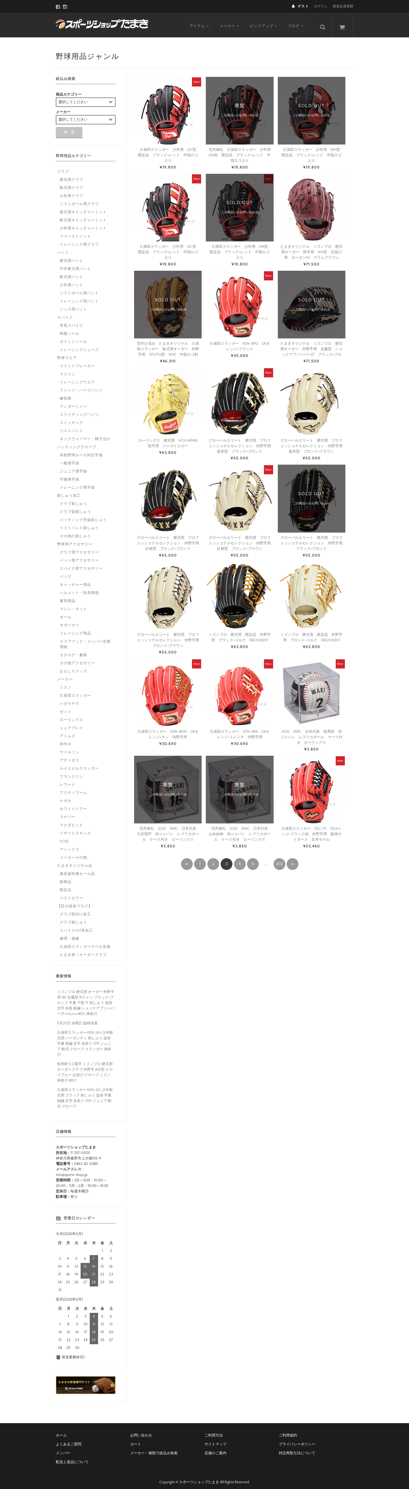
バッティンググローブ (76, 443)
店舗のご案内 (215, 1449)
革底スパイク (71, 322)
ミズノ (65, 684)
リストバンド (71, 427)
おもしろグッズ (73, 667)
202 (279, 860)
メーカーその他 (73, 854)
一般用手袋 (69, 459)
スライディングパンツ (79, 411)
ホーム (61, 1431)
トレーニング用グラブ (79, 241)
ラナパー (67, 813)
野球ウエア (67, 354)
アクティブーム (73, 789)
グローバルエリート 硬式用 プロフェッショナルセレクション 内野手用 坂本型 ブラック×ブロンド (241, 442)
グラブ (63, 168)
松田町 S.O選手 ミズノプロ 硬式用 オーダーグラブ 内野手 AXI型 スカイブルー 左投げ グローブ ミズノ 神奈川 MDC (85, 1068)
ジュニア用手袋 (73, 467)
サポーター (69, 621)
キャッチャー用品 (75, 581)
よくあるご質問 (68, 1440)
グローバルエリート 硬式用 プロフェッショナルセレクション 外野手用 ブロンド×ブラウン (170, 636)
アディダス (69, 756)
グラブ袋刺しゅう (75, 508)
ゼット (65, 708)
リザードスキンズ (75, 829)
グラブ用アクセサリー (79, 548)
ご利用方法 (213, 1431)
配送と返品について (72, 1458)
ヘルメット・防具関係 (79, 589)
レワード (67, 781)
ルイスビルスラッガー (79, 765)
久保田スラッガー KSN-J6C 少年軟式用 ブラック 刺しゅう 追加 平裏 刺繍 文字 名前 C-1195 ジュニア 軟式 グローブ (85, 1094)
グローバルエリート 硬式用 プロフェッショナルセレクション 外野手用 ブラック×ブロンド (313, 539)
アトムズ (67, 732)
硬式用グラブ (71, 176)
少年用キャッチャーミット (83, 224)
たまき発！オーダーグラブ (83, 951)
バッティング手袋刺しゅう (83, 516)
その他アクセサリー (77, 659)
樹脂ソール (69, 330)
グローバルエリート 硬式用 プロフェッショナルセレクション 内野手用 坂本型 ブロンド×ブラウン (313, 442)
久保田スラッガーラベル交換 (85, 943)
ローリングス (71, 716)
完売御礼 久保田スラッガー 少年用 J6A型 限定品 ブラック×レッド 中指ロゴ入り (241, 151)
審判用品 (67, 597)
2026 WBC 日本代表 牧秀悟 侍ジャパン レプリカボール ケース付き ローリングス (311, 733)
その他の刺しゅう (75, 532)
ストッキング (71, 419)
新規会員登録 (343, 6)
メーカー (230, 23)
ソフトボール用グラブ (79, 200)
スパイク (65, 313)
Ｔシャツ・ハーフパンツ (81, 386)
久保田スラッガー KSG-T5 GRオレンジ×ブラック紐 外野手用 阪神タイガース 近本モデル (311, 830)
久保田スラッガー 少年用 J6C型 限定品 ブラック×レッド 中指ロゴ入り (169, 248)
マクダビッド (71, 821)
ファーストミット (75, 232)
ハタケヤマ (69, 700)
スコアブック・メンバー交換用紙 (85, 640)
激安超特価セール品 (77, 870)
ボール (65, 613)
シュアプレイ (71, 724)
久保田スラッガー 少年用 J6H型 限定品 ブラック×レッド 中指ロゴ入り (312, 151)
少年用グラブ (71, 192)
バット (63, 249)
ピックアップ (265, 23)
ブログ (298, 23)
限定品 (65, 886)
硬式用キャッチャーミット (83, 208)
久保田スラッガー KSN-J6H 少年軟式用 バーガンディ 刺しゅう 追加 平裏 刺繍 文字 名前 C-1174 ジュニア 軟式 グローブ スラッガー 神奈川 (85, 1040)
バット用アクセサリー (79, 557)
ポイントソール (73, 338)
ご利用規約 (288, 1431)
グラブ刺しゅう (73, 500)
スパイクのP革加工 (76, 927)
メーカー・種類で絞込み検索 (154, 1449)
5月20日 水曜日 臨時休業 (77, 1019)
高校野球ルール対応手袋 (81, 451)
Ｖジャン (67, 370)
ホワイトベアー (73, 805)
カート (135, 1440)
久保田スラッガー (75, 692)
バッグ (65, 573)
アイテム (200, 23)
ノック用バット (73, 305)
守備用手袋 (69, 476)
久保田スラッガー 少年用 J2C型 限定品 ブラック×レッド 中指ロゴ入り (169, 151)
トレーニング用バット (79, 297)
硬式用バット (71, 257)
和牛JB (65, 740)
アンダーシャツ (73, 403)
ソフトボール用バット (79, 289)
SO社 (64, 837)
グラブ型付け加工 (75, 910)
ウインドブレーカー (77, 362)
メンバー (63, 1449)
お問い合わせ (141, 1431)
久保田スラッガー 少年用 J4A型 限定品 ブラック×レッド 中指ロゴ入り (241, 248)
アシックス (69, 846)
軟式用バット (71, 273)
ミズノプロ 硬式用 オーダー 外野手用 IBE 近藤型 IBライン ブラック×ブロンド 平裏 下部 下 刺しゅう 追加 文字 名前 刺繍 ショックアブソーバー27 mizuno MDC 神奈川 (85, 999)
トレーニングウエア (77, 378)
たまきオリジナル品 (74, 862)
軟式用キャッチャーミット (83, 216)
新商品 (65, 878)
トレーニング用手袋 (77, 484)
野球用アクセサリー (74, 540)
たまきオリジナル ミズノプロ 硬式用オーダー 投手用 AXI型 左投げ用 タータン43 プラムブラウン (311, 248)
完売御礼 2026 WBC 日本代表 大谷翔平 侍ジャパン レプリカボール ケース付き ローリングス (168, 830)
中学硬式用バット (75, 265)
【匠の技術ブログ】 (74, 902)
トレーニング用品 (75, 629)
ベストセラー (71, 894)
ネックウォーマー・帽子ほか (85, 435)
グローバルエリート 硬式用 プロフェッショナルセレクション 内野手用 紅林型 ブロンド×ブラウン (241, 539)
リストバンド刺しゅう (79, 524)
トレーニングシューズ (79, 346)
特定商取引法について (297, 1449)
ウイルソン (69, 748)
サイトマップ (215, 1440)
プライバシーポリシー (297, 1440)
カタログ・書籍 (73, 651)
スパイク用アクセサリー (81, 565)
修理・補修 (69, 935)
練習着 (65, 395)
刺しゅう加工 (69, 492)
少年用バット (71, 281)
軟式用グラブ (71, 184)
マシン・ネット (73, 605)
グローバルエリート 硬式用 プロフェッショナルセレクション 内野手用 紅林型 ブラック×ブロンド (170, 539)
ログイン (321, 6)
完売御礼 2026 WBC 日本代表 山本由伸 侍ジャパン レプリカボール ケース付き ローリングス (240, 830)
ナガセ (65, 797)
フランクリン (71, 773)
